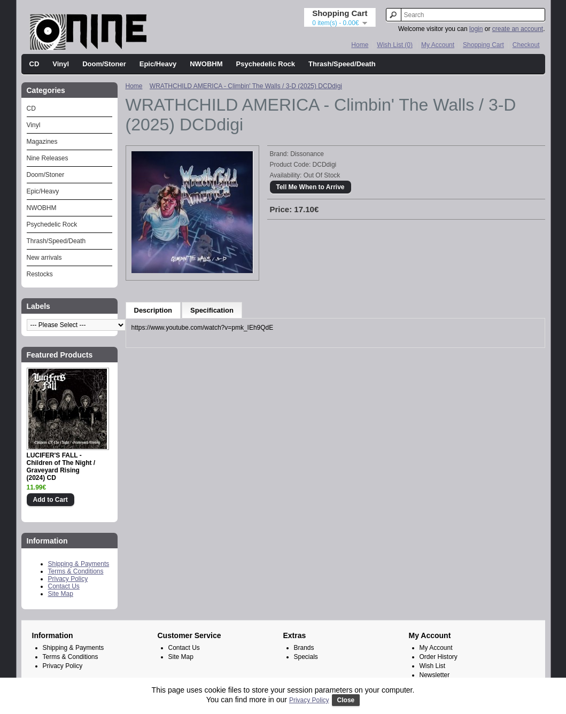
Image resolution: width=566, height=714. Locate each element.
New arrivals (44, 257)
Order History (439, 657)
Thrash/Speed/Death (342, 64)
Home (359, 45)
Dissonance (307, 154)
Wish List (433, 666)
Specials (306, 657)
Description (153, 310)
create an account (517, 29)
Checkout (526, 45)
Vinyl (60, 64)
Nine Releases (47, 158)
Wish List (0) (395, 45)
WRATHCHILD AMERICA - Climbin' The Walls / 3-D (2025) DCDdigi (246, 86)
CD (34, 64)
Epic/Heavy (157, 64)
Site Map (60, 593)
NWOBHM (206, 64)
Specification (212, 310)
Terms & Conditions (76, 571)
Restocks (40, 274)
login (476, 29)
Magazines (42, 141)
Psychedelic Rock (266, 64)
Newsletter (435, 675)
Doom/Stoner (104, 64)
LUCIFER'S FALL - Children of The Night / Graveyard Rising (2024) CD (61, 467)
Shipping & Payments (79, 564)
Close (346, 700)
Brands (304, 647)
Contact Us (64, 586)
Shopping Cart (483, 45)
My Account (437, 45)
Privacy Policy (68, 579)
